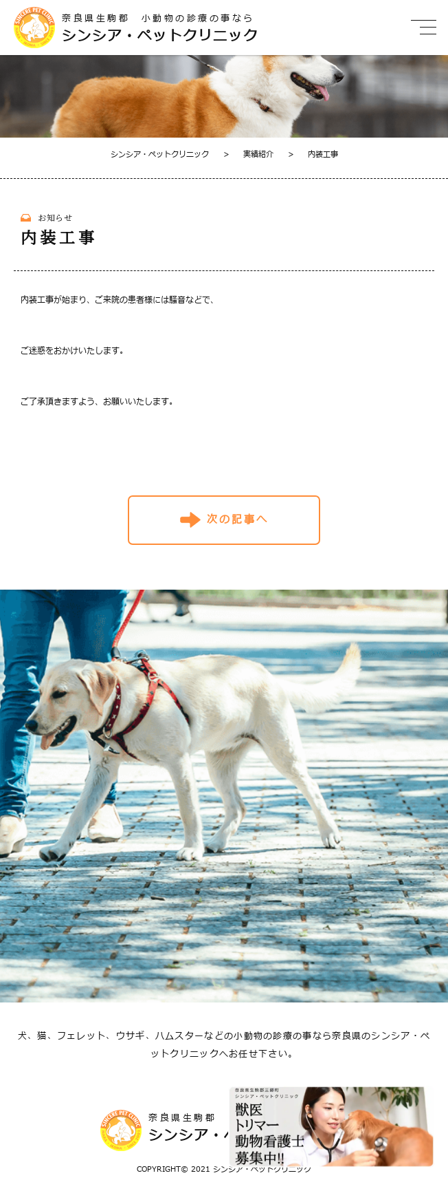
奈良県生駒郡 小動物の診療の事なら (203, 28)
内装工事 (313, 154)
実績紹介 (248, 154)
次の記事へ (238, 520)
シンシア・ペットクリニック (160, 154)
